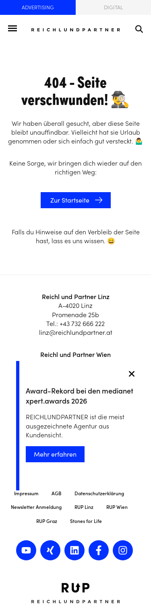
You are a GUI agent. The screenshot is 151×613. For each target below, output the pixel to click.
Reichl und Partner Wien (75, 355)
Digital (113, 7)
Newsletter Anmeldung (36, 507)
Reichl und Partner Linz (76, 297)
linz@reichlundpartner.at (75, 332)
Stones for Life (86, 521)
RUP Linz (83, 507)
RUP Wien (117, 507)
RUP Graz (46, 521)
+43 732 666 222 (82, 324)
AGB (57, 493)
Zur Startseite (69, 200)
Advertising (38, 7)
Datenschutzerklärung (99, 493)
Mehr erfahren (55, 454)
